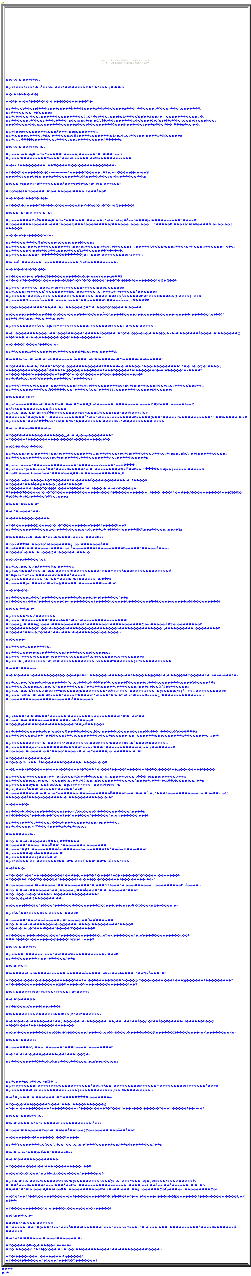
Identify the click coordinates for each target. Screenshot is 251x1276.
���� (7, 1268)
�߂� (5, 1272)
